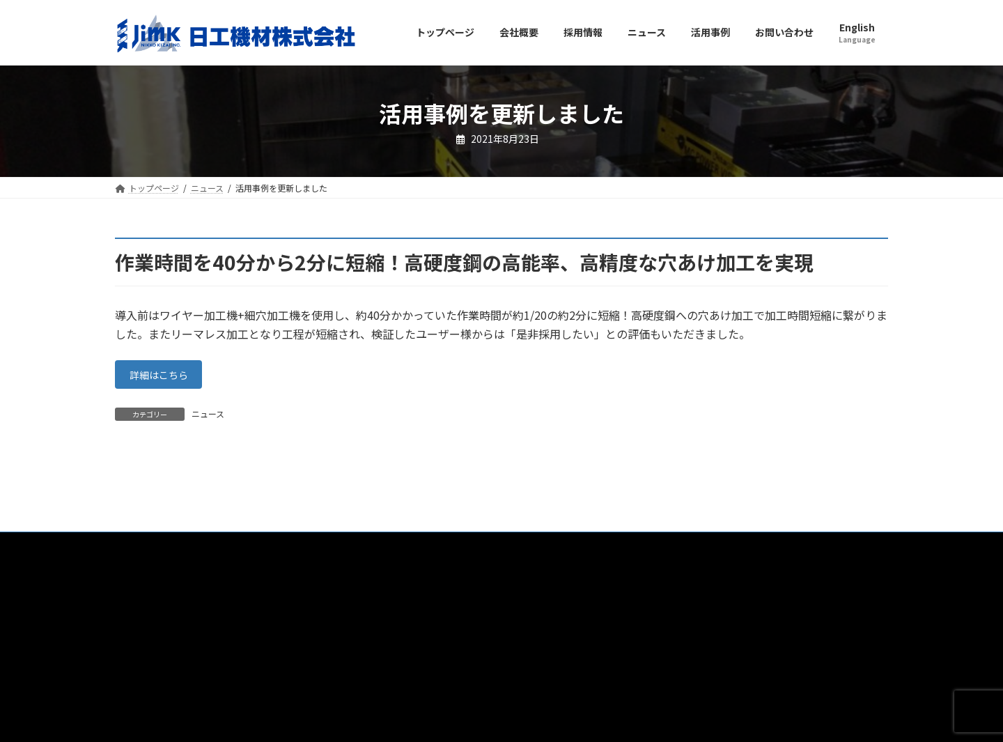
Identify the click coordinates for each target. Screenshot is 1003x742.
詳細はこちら (164, 377)
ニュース (208, 418)
